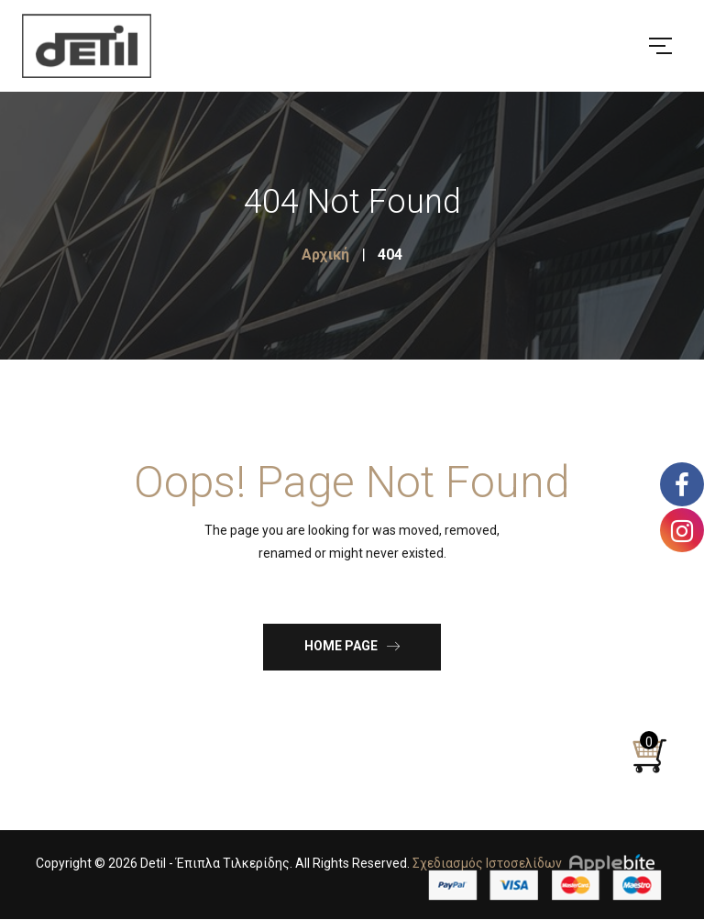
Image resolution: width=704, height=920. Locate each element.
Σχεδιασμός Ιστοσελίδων (487, 863)
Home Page (352, 645)
